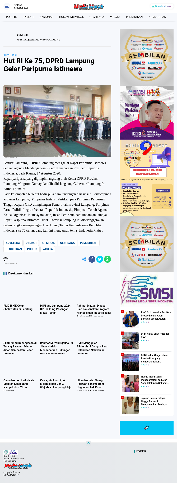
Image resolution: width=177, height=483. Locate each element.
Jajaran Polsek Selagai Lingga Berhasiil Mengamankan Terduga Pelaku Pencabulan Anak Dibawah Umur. (154, 401)
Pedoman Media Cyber (13, 458)
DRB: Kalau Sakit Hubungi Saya (155, 335)
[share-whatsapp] (107, 259)
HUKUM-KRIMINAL (71, 17)
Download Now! (163, 6)
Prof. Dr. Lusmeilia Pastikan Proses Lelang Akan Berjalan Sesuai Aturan (156, 315)
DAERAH (28, 17)
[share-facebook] (91, 259)
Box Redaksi (9, 456)
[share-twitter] (99, 259)
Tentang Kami (9, 461)
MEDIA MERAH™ (11, 475)
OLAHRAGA (96, 17)
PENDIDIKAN (134, 17)
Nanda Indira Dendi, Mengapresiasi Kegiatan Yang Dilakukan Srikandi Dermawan (154, 380)
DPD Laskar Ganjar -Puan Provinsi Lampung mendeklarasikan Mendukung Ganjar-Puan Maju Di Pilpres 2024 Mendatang (154, 358)
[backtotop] (88, 444)
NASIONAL (46, 17)
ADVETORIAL (157, 17)
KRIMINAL (48, 243)
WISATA (115, 17)
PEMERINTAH (88, 243)
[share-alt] (84, 259)
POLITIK (11, 17)
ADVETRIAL (10, 55)
